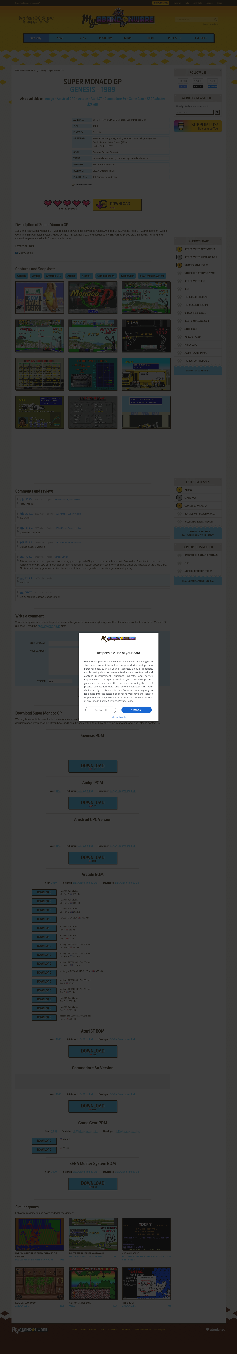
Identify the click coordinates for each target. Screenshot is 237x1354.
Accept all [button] (136, 709)
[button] (118, 717)
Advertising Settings (105, 697)
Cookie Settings (108, 700)
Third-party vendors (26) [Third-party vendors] (116, 679)
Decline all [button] (101, 709)
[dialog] (118, 677)
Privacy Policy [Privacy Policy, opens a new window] (125, 700)
